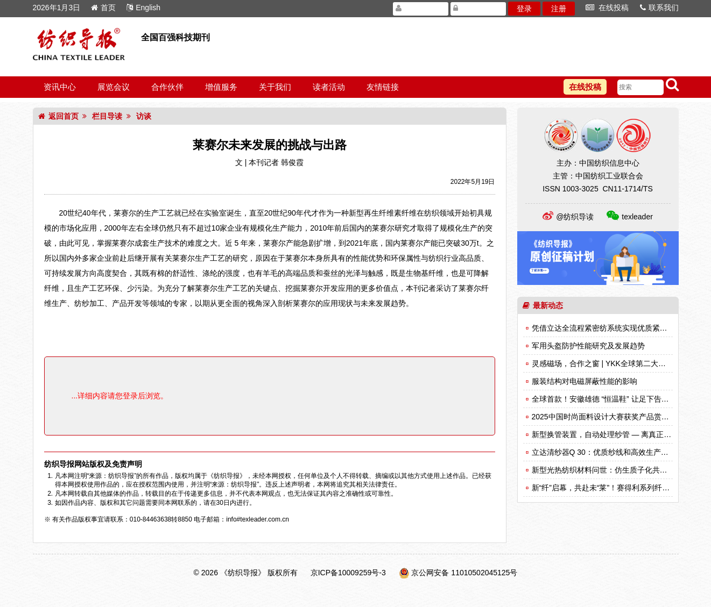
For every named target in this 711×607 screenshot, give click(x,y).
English (143, 7)
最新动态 (543, 305)
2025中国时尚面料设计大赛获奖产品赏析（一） (612, 416)
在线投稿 (607, 7)
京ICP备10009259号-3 (348, 572)
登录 (524, 8)
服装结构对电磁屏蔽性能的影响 (584, 381)
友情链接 (383, 86)
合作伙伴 (167, 86)
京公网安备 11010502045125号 (464, 572)
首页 (103, 7)
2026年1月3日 (57, 7)
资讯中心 (60, 86)
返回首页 (58, 116)
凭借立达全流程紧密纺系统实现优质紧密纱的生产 (615, 328)
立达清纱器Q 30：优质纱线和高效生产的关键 (608, 452)
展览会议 (113, 86)
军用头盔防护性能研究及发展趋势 (588, 345)
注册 (558, 8)
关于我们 (275, 86)
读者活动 (329, 86)
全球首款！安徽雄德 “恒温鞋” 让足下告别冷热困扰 (615, 399)
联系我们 (659, 7)
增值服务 (221, 86)
